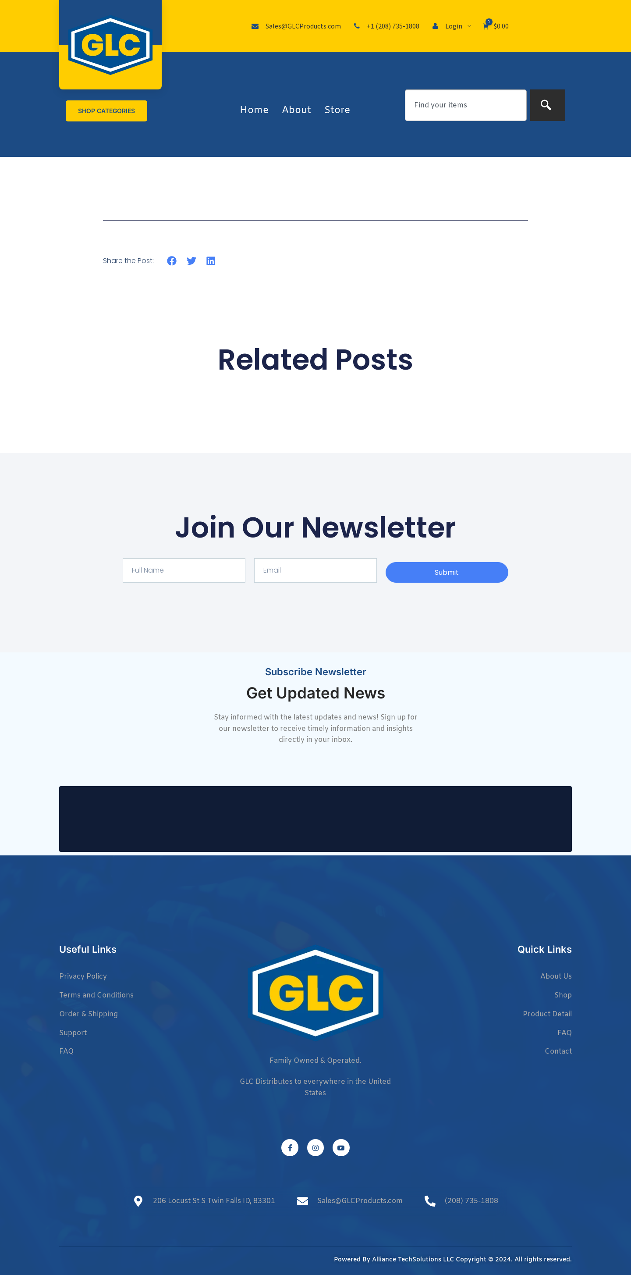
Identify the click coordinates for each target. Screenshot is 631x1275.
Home (254, 110)
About (296, 110)
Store (337, 110)
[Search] (547, 105)
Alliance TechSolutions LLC (413, 1260)
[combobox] (466, 105)
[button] (172, 261)
